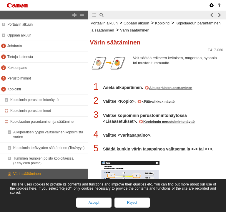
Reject (132, 203)
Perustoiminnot (19, 78)
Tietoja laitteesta (20, 57)
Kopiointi (14, 89)
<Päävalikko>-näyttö (158, 101)
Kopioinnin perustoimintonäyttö (34, 100)
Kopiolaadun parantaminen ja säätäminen (43, 122)
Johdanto (14, 46)
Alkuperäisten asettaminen (170, 88)
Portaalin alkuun (20, 24)
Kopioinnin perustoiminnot (30, 111)
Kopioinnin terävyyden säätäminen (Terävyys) (48, 148)
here (32, 188)
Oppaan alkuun (19, 35)
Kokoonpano (17, 68)
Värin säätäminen (27, 174)
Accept (94, 203)
